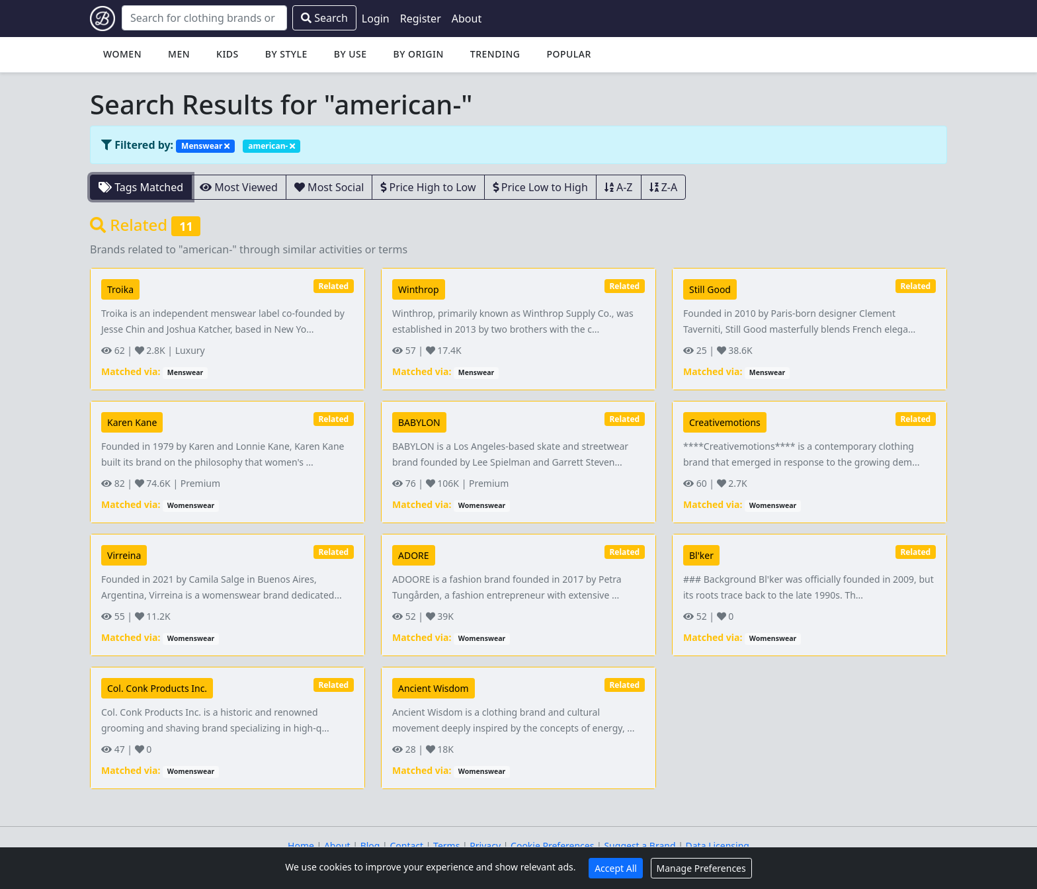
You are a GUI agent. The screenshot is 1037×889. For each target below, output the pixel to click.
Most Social (329, 187)
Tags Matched (141, 187)
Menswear (205, 145)
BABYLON (419, 422)
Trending (495, 54)
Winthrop (418, 289)
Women (122, 54)
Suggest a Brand (639, 845)
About (466, 18)
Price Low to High (540, 187)
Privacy (485, 845)
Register (420, 18)
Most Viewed (239, 187)
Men (179, 54)
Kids (227, 54)
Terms (446, 845)
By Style (286, 54)
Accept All (616, 868)
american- (271, 145)
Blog (370, 845)
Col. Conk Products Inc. (157, 688)
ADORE (413, 555)
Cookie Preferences (552, 845)
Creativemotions (725, 422)
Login (376, 18)
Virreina (124, 555)
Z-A (663, 187)
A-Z (618, 187)
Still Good (710, 289)
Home (301, 845)
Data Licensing (717, 845)
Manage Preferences (701, 868)
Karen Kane (132, 422)
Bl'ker (701, 555)
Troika (120, 289)
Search (324, 18)
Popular (568, 54)
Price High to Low (428, 187)
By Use (350, 54)
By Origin (419, 54)
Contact (406, 845)
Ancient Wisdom (433, 688)
